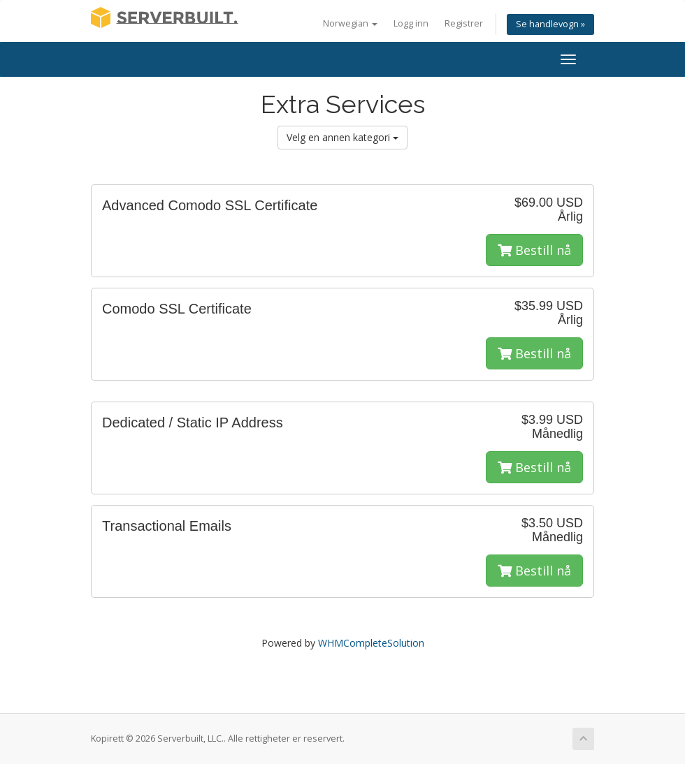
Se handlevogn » (550, 24)
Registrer (464, 23)
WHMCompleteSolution (371, 642)
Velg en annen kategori (342, 137)
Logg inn (411, 23)
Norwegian (350, 23)
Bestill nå (534, 250)
